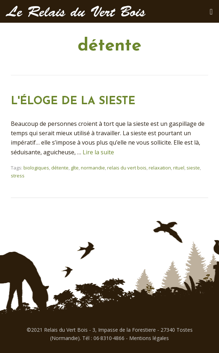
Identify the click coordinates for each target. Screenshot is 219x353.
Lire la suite (98, 152)
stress (18, 175)
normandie (93, 167)
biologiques (36, 167)
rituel (178, 167)
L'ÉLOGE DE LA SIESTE (73, 101)
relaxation (160, 167)
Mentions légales (149, 338)
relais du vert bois (126, 167)
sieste (193, 167)
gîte (75, 167)
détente (60, 167)
